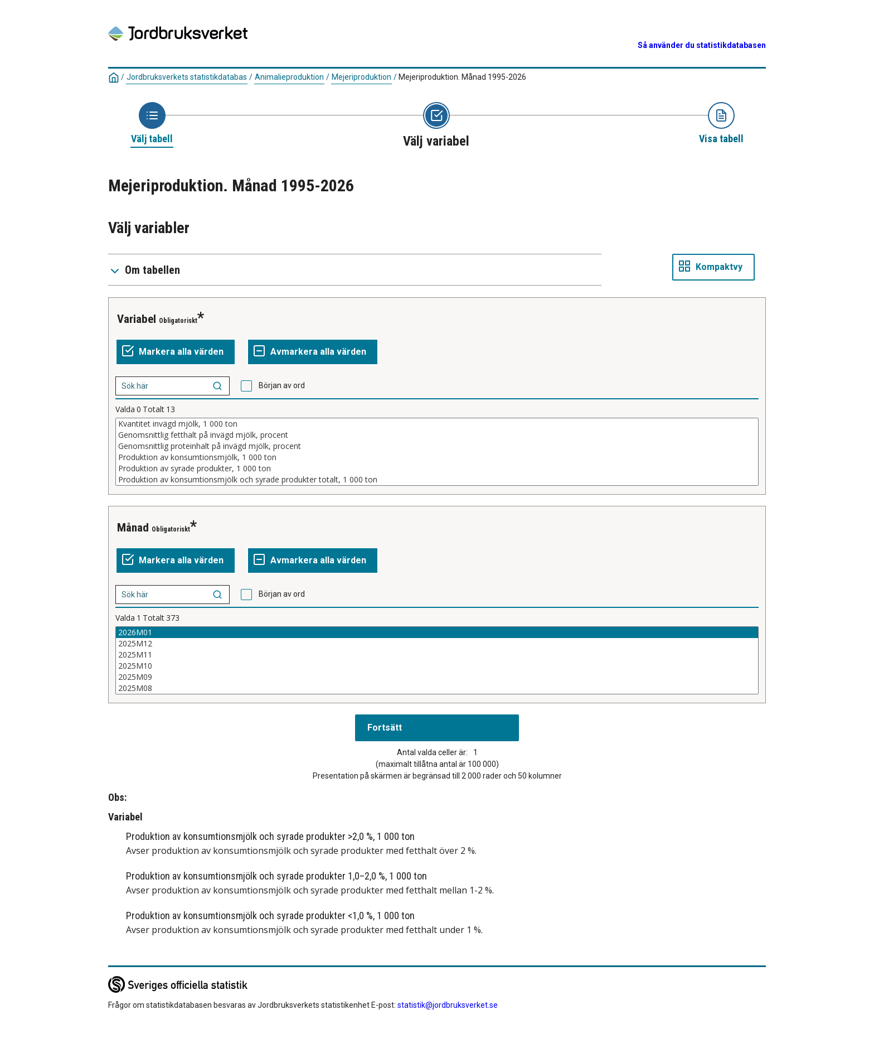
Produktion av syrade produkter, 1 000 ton (437, 468)
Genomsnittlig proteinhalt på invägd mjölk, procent (437, 446)
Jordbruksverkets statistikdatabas (187, 77)
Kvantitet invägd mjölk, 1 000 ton (437, 423)
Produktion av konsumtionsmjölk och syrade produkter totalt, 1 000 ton (437, 479)
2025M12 (437, 643)
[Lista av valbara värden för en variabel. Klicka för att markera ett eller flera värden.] (437, 452)
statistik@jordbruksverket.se (447, 1005)
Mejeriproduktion (361, 77)
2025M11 (437, 654)
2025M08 (437, 688)
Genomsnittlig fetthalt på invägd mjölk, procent (437, 435)
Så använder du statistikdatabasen (702, 45)
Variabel (136, 319)
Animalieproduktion (289, 77)
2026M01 (437, 632)
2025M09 (437, 677)
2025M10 (437, 665)
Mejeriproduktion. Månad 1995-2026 (462, 77)
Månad (133, 527)
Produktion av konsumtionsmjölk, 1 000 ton (437, 457)
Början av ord (282, 385)
